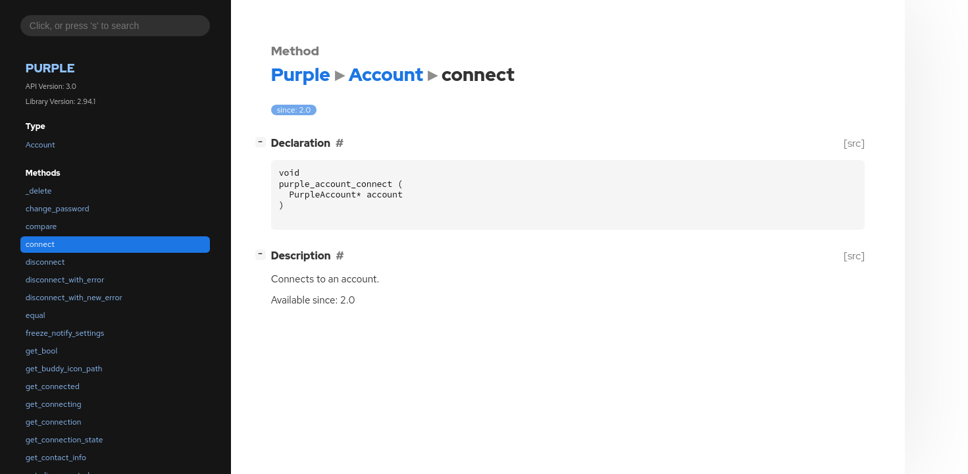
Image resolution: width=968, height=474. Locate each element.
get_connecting (54, 404)
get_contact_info (56, 457)
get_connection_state (64, 439)
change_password (57, 208)
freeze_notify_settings (65, 333)
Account (40, 145)
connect (40, 244)
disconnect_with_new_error (74, 297)
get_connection (54, 422)
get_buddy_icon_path (64, 368)
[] (263, 141)
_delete (39, 191)
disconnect (45, 262)
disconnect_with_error (65, 280)
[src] (854, 143)
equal (35, 315)
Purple (50, 68)
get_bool (41, 351)
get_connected (53, 386)
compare (41, 226)
